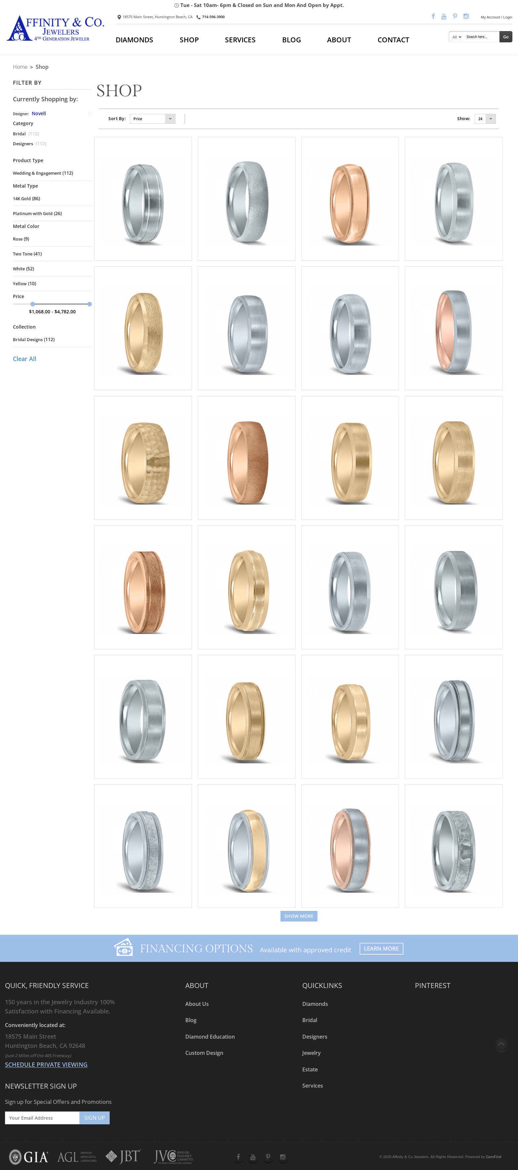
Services (312, 1086)
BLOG (291, 39)
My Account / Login (496, 17)
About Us (197, 1004)
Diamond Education (210, 1036)
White (19, 269)
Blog (191, 1020)
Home (20, 66)
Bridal (19, 134)
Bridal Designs (28, 339)
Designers (23, 144)
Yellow (20, 284)
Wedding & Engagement (37, 173)
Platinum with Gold (33, 213)
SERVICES (240, 39)
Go (506, 37)
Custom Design (204, 1053)
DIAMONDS (134, 39)
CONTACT (393, 39)
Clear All (24, 359)
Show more (299, 916)
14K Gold (22, 199)
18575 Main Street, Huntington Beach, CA (155, 16)
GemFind (493, 1157)
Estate (310, 1069)
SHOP (189, 39)
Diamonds (315, 1004)
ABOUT (339, 39)
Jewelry (311, 1053)
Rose (17, 239)
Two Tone (22, 254)
